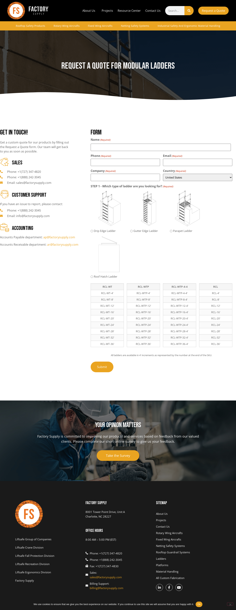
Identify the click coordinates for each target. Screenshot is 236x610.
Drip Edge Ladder (105, 231)
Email (172, 155)
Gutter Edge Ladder (145, 231)
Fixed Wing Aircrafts (100, 26)
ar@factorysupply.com (62, 245)
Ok (199, 604)
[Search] (189, 10)
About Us (89, 11)
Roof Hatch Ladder (105, 276)
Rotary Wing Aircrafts (67, 26)
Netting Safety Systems (135, 26)
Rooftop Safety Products (30, 26)
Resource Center (129, 11)
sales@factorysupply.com (106, 577)
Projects (107, 11)
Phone (101, 155)
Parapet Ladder (182, 231)
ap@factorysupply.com (59, 237)
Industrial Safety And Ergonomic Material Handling (189, 26)
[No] (230, 604)
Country (174, 170)
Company (103, 170)
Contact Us (153, 11)
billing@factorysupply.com (106, 588)
